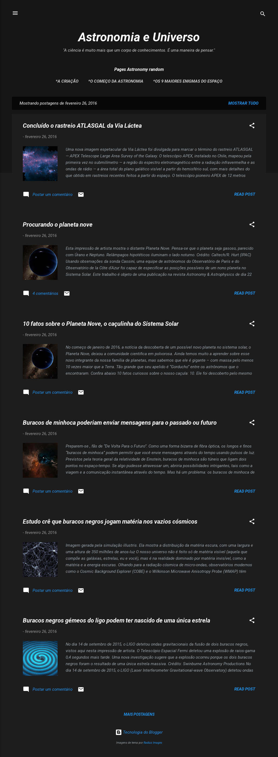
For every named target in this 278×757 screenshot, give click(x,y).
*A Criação (67, 81)
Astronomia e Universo (139, 37)
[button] (252, 126)
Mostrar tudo (243, 103)
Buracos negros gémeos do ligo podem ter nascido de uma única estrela (116, 620)
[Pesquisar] (263, 15)
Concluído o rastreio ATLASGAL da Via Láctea (82, 125)
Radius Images (153, 743)
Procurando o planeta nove (58, 224)
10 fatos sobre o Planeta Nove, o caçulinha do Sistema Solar (101, 323)
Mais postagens (139, 714)
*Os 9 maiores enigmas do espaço (187, 81)
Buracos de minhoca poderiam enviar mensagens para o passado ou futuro (120, 422)
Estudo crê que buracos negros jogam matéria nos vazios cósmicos (110, 521)
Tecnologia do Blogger (139, 732)
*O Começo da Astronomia (115, 81)
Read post (244, 194)
